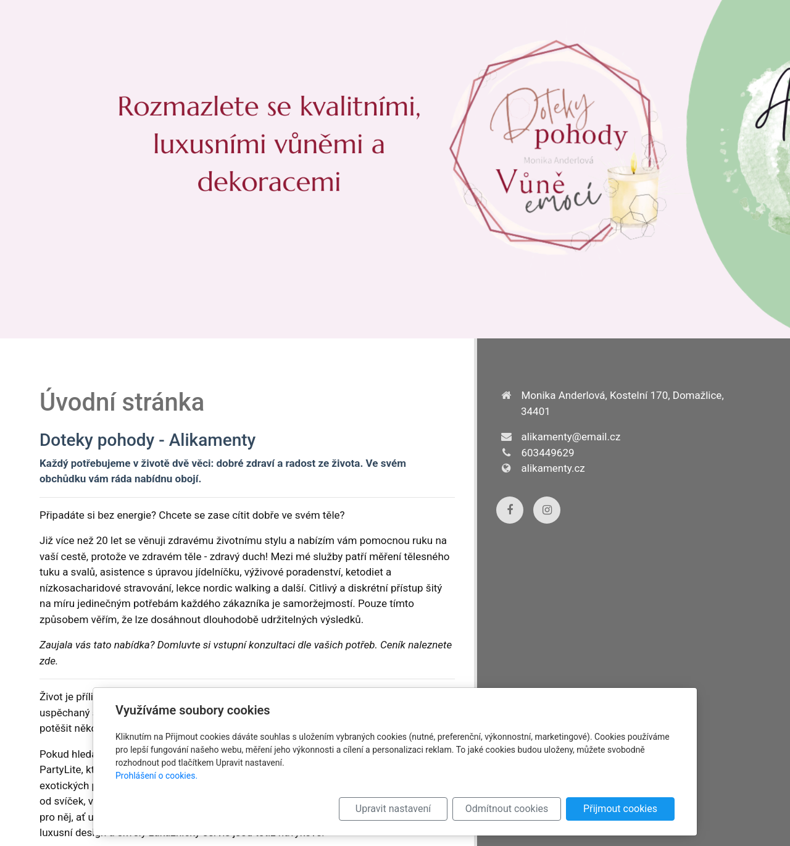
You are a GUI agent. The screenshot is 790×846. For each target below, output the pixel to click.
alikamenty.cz (553, 468)
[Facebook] (509, 510)
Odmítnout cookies (507, 809)
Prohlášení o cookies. (156, 776)
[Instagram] (546, 510)
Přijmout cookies (620, 809)
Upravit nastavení (393, 809)
